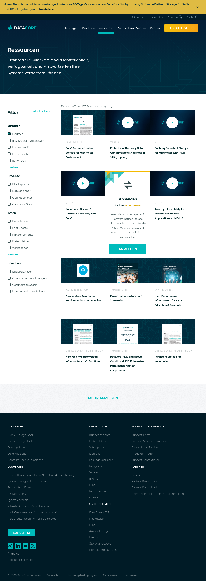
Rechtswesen (110, 575)
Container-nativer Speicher (25, 460)
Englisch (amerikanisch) (28, 140)
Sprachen (175, 17)
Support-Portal (141, 435)
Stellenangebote (100, 543)
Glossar (94, 497)
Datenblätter (20, 241)
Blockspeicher (21, 184)
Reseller (136, 475)
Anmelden (157, 17)
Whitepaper (20, 248)
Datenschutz (54, 575)
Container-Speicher (25, 204)
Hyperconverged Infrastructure (28, 481)
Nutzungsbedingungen (82, 575)
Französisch (20, 154)
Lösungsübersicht (101, 460)
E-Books (94, 453)
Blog (92, 485)
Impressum (131, 575)
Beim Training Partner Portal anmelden (157, 493)
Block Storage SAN (20, 435)
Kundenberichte (22, 234)
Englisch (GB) (21, 147)
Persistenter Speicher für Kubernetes (32, 518)
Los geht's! (21, 533)
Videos (93, 472)
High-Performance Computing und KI (32, 512)
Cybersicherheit (18, 500)
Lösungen (71, 28)
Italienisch (19, 160)
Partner (155, 28)
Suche (192, 17)
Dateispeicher (21, 191)
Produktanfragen (142, 453)
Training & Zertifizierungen (149, 441)
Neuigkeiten (97, 518)
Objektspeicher (22, 197)
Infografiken (97, 466)
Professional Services (145, 447)
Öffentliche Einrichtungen (29, 278)
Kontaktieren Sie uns (103, 550)
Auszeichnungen (100, 531)
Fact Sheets (20, 228)
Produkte (88, 28)
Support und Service (132, 28)
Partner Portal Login (145, 487)
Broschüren (20, 221)
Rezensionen (97, 491)
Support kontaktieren (145, 460)
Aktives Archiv (17, 493)
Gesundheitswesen (24, 285)
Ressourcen (106, 28)
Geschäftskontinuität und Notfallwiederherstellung (41, 475)
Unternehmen (138, 17)
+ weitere (13, 167)
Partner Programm (144, 481)
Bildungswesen (22, 271)
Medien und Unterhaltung (29, 291)
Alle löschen (41, 111)
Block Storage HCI (20, 441)
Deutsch (17, 134)
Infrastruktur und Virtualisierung (29, 506)
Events (93, 478)
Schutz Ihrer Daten (20, 487)
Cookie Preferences (20, 560)
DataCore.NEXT (99, 512)
